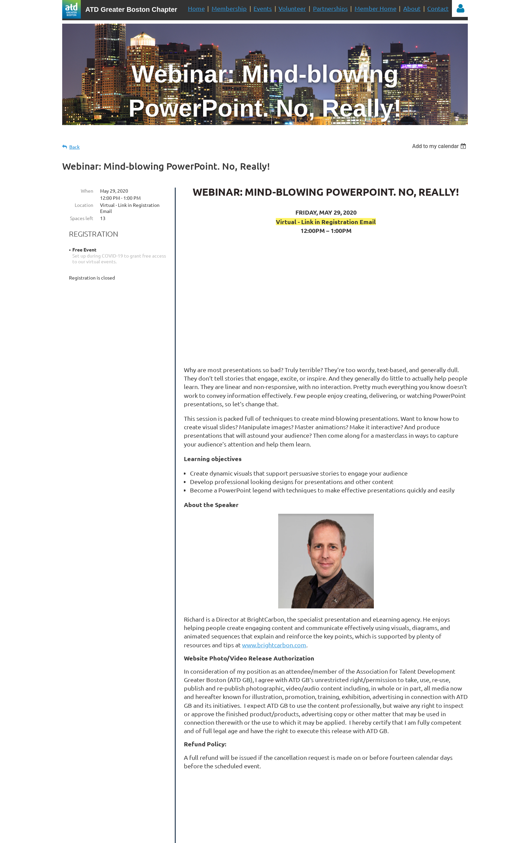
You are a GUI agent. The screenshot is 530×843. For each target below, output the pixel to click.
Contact (438, 8)
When (87, 191)
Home (196, 8)
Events (263, 8)
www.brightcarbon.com (274, 644)
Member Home (375, 8)
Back (74, 147)
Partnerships (330, 8)
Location (84, 205)
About (411, 8)
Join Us (331, 800)
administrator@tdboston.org (270, 820)
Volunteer (292, 8)
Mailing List (276, 800)
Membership (229, 8)
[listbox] (440, 146)
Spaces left (81, 218)
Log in (460, 8)
